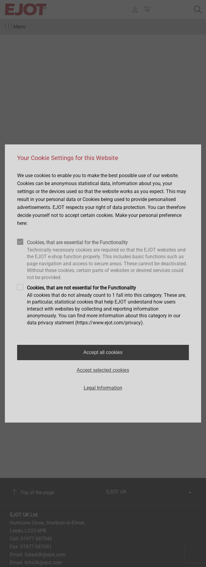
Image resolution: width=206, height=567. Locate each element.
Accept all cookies (103, 352)
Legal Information (103, 388)
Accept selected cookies (103, 370)
